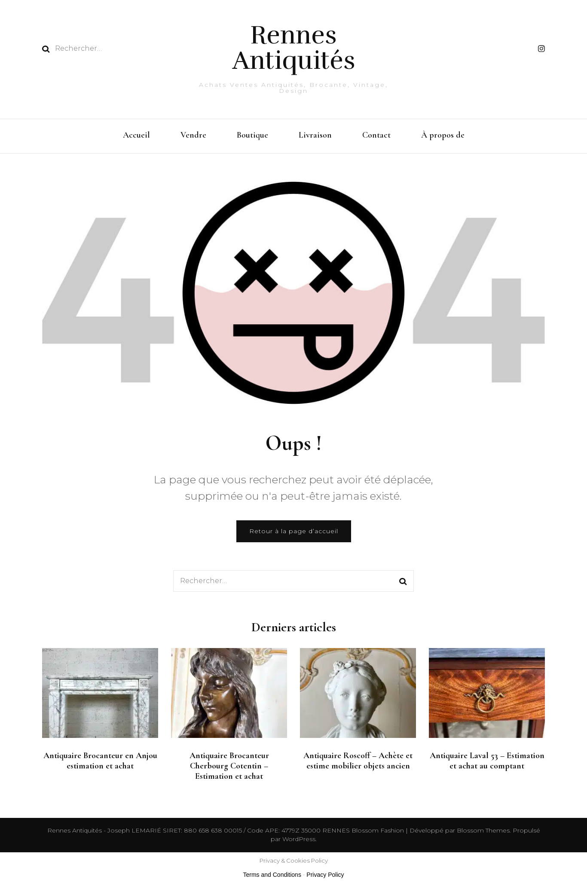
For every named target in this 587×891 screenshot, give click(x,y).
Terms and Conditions (272, 874)
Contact (376, 135)
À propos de (443, 135)
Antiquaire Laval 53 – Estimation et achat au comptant (487, 760)
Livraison (315, 135)
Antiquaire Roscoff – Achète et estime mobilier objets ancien (358, 760)
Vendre (193, 135)
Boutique (252, 135)
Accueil (136, 135)
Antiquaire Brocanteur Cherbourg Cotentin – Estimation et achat (229, 765)
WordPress (298, 839)
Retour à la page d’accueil (293, 531)
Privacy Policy (325, 874)
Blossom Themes (482, 830)
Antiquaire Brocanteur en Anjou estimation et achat (100, 760)
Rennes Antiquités (293, 47)
